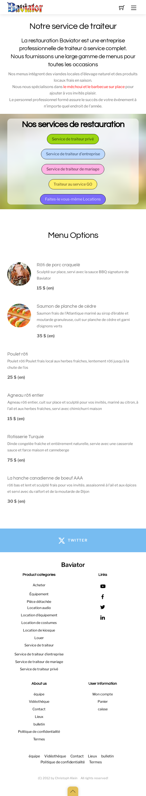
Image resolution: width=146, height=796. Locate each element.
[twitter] (102, 606)
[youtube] (102, 585)
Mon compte (102, 694)
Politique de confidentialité (39, 731)
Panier (103, 701)
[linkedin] (102, 617)
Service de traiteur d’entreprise (73, 154)
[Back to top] (73, 791)
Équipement (39, 594)
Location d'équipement (39, 615)
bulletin (39, 724)
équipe (39, 694)
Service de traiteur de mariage (72, 169)
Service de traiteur (39, 645)
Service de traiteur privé (73, 139)
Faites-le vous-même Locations (73, 199)
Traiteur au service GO (73, 184)
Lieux (39, 717)
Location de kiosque (39, 630)
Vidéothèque (39, 701)
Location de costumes (39, 623)
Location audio (39, 608)
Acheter (39, 585)
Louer (39, 638)
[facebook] (102, 596)
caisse (103, 709)
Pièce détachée (39, 602)
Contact (39, 709)
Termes (39, 739)
